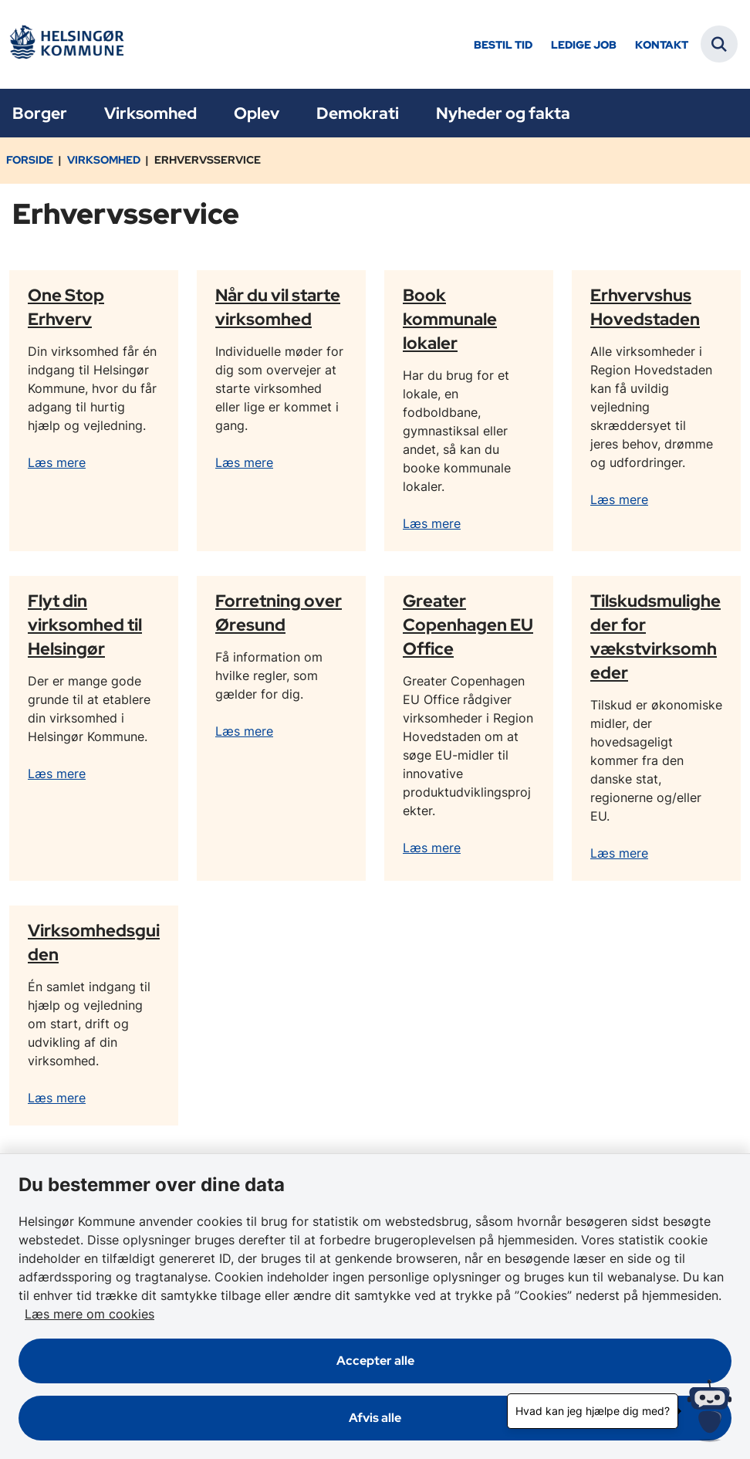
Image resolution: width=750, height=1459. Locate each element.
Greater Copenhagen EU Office (468, 624)
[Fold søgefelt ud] (719, 44)
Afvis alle (375, 1418)
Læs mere (57, 462)
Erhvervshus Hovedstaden (645, 306)
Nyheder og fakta (503, 113)
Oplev (256, 113)
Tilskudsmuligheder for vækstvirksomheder (655, 636)
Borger (39, 113)
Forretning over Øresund (278, 612)
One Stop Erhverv (66, 306)
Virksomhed (150, 113)
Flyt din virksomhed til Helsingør (85, 624)
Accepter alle (375, 1360)
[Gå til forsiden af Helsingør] (66, 44)
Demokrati (357, 113)
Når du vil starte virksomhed (277, 306)
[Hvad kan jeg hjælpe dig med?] (709, 1411)
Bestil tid (503, 45)
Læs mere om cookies (89, 1314)
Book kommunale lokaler (450, 318)
